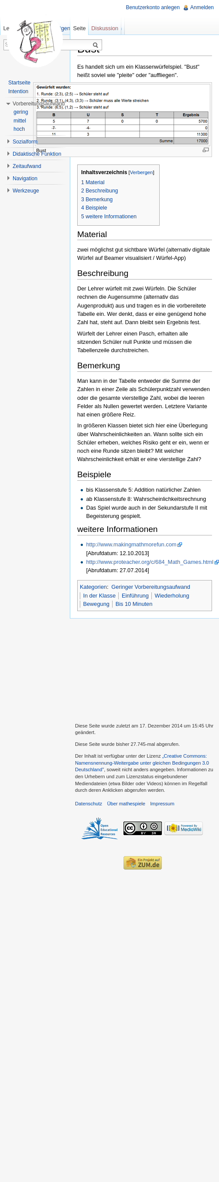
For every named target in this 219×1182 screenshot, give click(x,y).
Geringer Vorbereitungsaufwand (150, 587)
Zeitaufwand (27, 166)
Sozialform (25, 142)
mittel (20, 121)
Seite (79, 28)
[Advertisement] (145, 669)
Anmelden (202, 7)
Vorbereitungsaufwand (39, 104)
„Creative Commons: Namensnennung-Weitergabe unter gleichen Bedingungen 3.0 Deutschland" (142, 762)
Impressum (162, 803)
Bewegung (96, 604)
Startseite (19, 83)
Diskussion (104, 28)
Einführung (135, 595)
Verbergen (141, 172)
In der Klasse (99, 595)
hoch (19, 129)
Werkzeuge (26, 191)
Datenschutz (88, 803)
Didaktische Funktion (37, 154)
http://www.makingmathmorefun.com (131, 544)
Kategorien (93, 587)
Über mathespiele (126, 803)
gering (21, 112)
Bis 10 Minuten (134, 604)
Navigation (25, 178)
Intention (18, 91)
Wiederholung (172, 595)
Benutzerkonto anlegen (153, 7)
